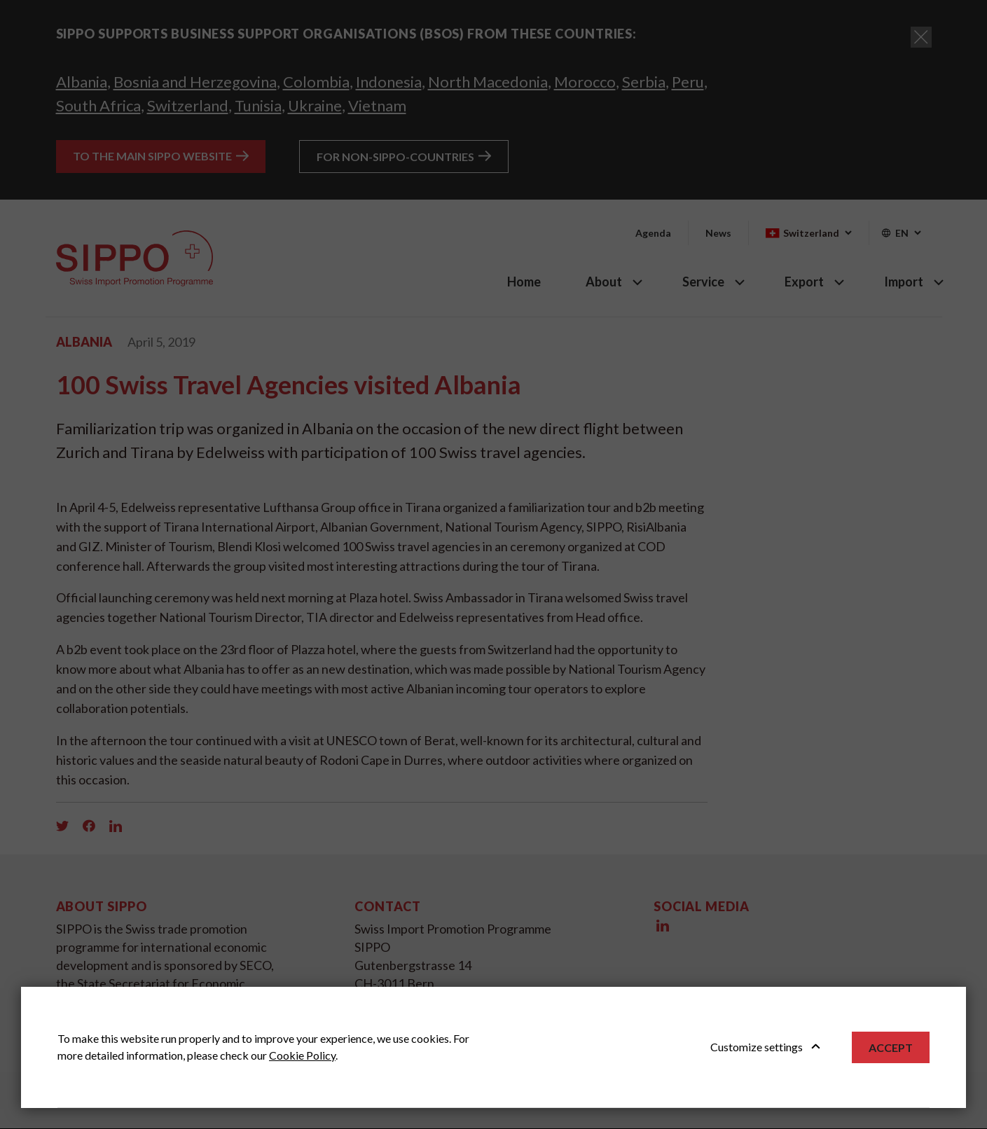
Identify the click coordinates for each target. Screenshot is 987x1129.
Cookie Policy (302, 1055)
